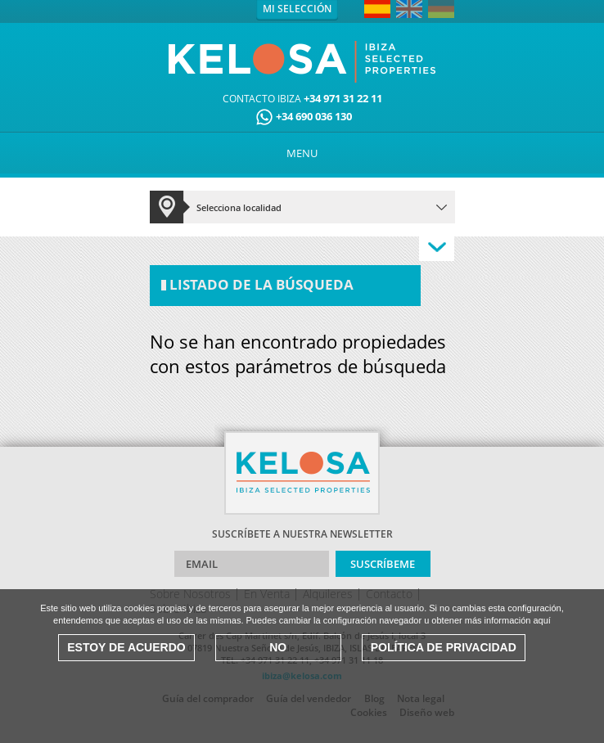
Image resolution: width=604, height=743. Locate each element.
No (277, 647)
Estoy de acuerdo (126, 647)
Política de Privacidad (443, 647)
